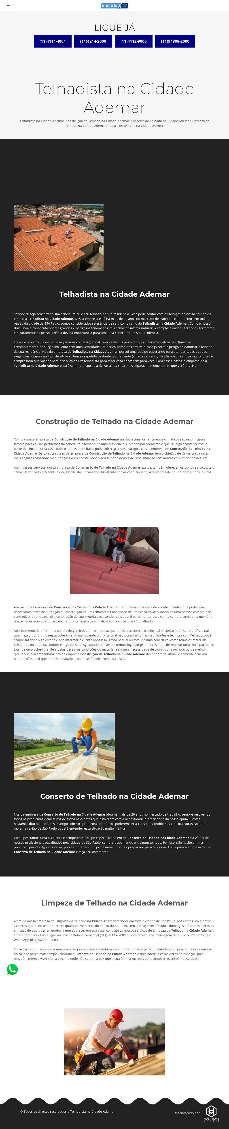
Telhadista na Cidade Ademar (92, 1111)
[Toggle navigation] (9, 5)
